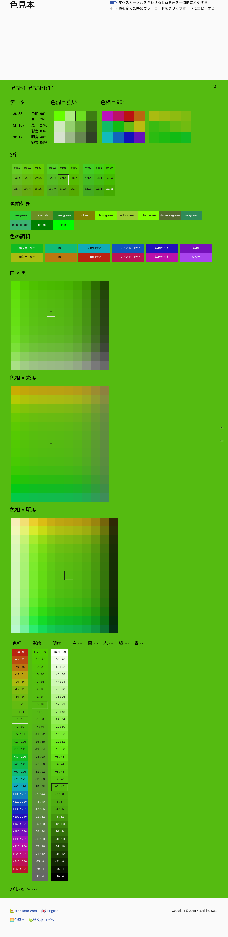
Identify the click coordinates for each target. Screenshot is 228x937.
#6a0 (38, 189)
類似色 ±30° (27, 248)
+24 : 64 (59, 719)
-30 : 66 (20, 681)
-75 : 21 (20, 659)
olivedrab (42, 215)
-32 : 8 (59, 861)
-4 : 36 (59, 809)
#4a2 (88, 189)
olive (84, 215)
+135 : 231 (20, 809)
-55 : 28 (40, 824)
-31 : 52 (40, 771)
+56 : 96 (59, 659)
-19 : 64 (40, 749)
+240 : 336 (20, 861)
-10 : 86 (20, 696)
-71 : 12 (40, 854)
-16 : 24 (60, 831)
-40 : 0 (59, 876)
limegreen (20, 215)
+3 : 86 (39, 681)
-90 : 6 (20, 651)
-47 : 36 (40, 809)
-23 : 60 (40, 756)
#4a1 (99, 189)
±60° (60, 248)
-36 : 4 (59, 869)
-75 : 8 (39, 861)
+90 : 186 (20, 786)
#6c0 (38, 167)
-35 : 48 (40, 786)
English (50, 911)
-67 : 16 (40, 846)
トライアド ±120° (128, 248)
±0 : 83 (39, 704)
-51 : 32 (40, 816)
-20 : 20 (60, 839)
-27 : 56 (40, 764)
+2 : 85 (39, 689)
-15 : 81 (20, 689)
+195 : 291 (20, 839)
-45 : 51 (20, 674)
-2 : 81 (39, 711)
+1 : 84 (39, 696)
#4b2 (88, 178)
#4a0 (109, 189)
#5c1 (63, 167)
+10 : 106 (20, 741)
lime (63, 224)
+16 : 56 (59, 734)
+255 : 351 (20, 869)
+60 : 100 (59, 651)
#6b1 (27, 178)
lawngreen (106, 215)
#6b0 (38, 178)
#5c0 (74, 167)
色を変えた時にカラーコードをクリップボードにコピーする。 (168, 8)
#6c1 (27, 167)
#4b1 (99, 178)
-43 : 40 (40, 801)
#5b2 (52, 178)
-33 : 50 (40, 779)
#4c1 (99, 167)
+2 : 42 (59, 779)
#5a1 (63, 189)
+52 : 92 (59, 666)
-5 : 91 (20, 704)
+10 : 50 (59, 749)
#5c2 (52, 167)
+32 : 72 (59, 704)
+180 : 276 (20, 831)
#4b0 (109, 178)
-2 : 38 (59, 794)
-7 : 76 (39, 726)
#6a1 (27, 189)
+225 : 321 (20, 854)
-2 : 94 (20, 711)
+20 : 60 (59, 726)
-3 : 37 (59, 801)
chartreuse (149, 215)
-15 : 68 (40, 741)
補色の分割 (162, 248)
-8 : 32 (59, 816)
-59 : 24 (40, 831)
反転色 (196, 257)
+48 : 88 (59, 674)
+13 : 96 (39, 659)
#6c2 (17, 167)
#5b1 (63, 178)
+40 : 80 (59, 689)
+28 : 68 (59, 711)
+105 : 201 (20, 794)
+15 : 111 (20, 749)
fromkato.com (23, 911)
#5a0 (74, 189)
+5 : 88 (39, 674)
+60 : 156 (20, 771)
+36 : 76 (59, 696)
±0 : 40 (59, 786)
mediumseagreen (20, 224)
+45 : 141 (20, 764)
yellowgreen (127, 215)
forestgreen (63, 215)
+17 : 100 (39, 651)
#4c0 (109, 167)
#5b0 (74, 178)
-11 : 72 (40, 734)
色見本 (17, 920)
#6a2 (17, 189)
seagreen (191, 215)
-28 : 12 (60, 854)
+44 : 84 (59, 681)
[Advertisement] (115, 47)
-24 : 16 (60, 846)
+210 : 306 (20, 846)
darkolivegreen (170, 215)
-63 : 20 (40, 839)
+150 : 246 (20, 816)
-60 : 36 (20, 666)
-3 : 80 (39, 719)
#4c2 (88, 167)
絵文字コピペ (41, 920)
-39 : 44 (40, 794)
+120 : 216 (20, 801)
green (42, 224)
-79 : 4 (39, 869)
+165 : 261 (20, 824)
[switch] (113, 2)
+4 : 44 (59, 764)
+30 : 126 (20, 756)
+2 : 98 (19, 726)
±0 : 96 (19, 719)
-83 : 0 (39, 876)
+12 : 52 (59, 741)
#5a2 (52, 189)
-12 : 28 (60, 824)
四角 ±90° (94, 248)
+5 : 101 (19, 734)
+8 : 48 (59, 756)
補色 (196, 248)
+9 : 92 (39, 666)
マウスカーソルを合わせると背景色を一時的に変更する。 (164, 2)
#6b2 (17, 178)
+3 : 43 (59, 771)
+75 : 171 (20, 779)
